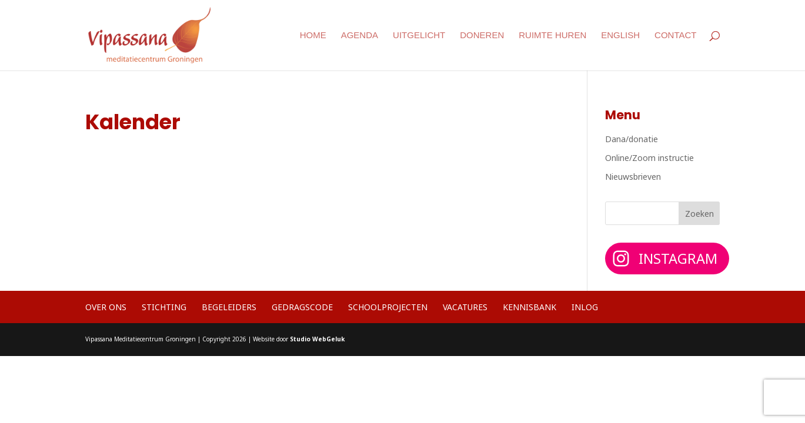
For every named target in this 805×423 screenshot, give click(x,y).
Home (313, 35)
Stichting (164, 307)
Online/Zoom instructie (649, 157)
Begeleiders (229, 307)
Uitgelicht (419, 35)
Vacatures (465, 307)
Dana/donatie (631, 139)
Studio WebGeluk (317, 339)
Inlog (585, 307)
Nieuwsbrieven (633, 176)
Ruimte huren (552, 35)
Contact (675, 35)
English (620, 35)
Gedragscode (302, 307)
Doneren (482, 35)
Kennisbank (529, 307)
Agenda (359, 35)
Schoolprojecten (387, 307)
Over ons (105, 307)
